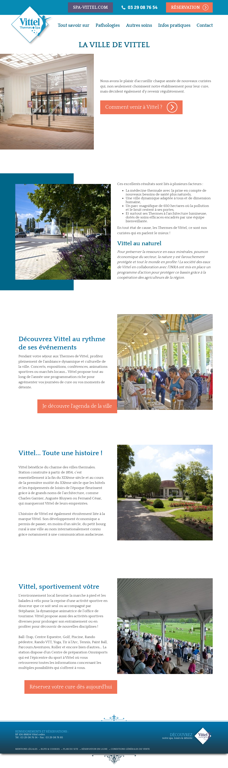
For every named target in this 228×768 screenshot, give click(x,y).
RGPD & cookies (50, 749)
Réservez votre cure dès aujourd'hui (71, 687)
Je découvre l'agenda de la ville (77, 406)
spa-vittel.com (90, 7)
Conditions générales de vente (130, 749)
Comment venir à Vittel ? (133, 107)
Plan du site (70, 749)
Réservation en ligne (94, 749)
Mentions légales (26, 749)
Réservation (185, 7)
